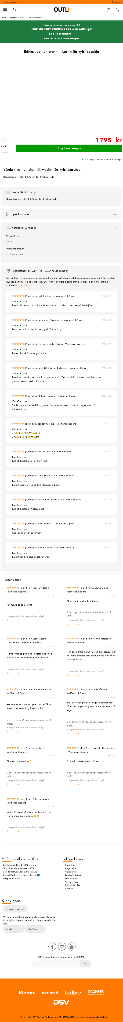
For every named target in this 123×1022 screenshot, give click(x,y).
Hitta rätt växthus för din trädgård (61, 38)
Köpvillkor (70, 865)
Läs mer (23, 285)
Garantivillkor (71, 871)
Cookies (69, 888)
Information (115, 2)
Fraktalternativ (72, 878)
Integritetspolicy (72, 885)
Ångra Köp (70, 868)
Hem (4, 17)
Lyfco (9, 241)
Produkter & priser (74, 875)
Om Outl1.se (71, 881)
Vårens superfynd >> (12, 2)
